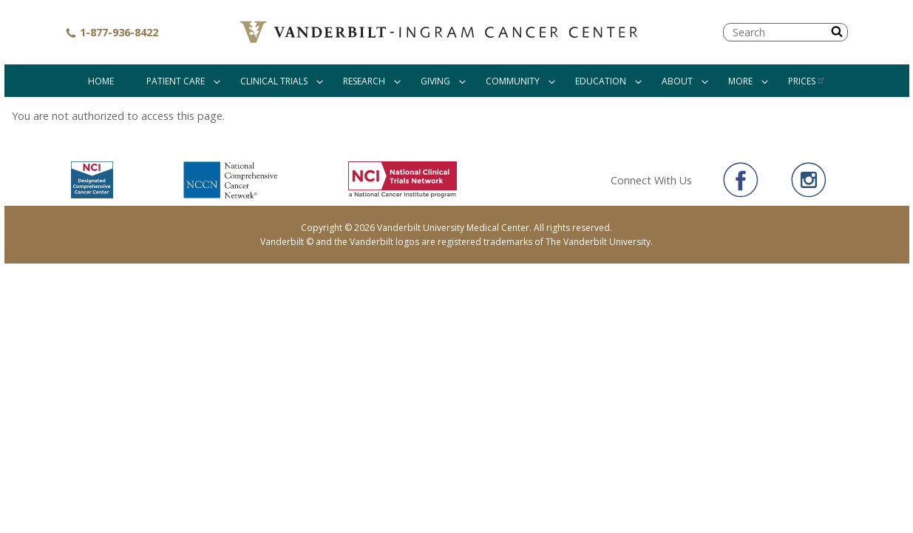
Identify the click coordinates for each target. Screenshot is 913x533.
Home (101, 81)
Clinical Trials (274, 81)
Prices (807, 81)
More (740, 81)
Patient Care (175, 81)
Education (600, 81)
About (677, 81)
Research (364, 81)
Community (513, 81)
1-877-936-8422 (111, 32)
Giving (435, 81)
